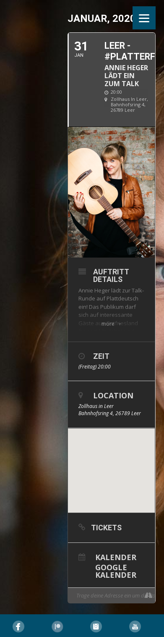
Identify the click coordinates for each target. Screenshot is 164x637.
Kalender (115, 556)
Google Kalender (115, 570)
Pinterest (57, 626)
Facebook (18, 626)
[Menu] (144, 17)
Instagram (96, 626)
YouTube (135, 626)
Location (113, 395)
